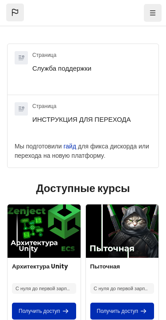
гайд (70, 146)
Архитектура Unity (40, 266)
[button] (15, 12)
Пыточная (105, 266)
